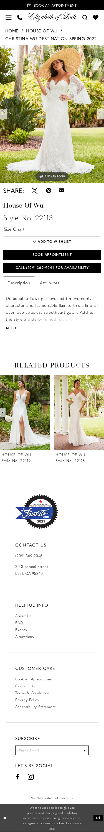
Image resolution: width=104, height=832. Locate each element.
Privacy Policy (27, 699)
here (52, 828)
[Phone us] (19, 17)
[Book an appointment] (52, 5)
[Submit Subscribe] (84, 750)
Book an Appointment (34, 679)
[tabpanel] (52, 114)
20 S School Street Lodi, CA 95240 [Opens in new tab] (31, 570)
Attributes (49, 283)
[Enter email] (52, 750)
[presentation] (25, 413)
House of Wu (42, 31)
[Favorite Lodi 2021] (36, 511)
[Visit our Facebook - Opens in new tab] (17, 776)
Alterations (24, 636)
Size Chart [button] (14, 229)
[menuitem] (8, 17)
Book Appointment (52, 254)
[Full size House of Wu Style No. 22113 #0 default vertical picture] (52, 114)
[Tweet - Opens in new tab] (34, 190)
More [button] (11, 328)
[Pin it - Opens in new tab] (48, 190)
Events (21, 629)
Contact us (25, 685)
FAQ (19, 622)
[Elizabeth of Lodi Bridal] (52, 17)
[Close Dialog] (4, 818)
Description (19, 283)
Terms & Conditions (32, 692)
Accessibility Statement (35, 706)
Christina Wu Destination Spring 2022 (51, 38)
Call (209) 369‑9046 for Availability (52, 267)
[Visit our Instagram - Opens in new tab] (31, 777)
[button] (8, 17)
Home (12, 31)
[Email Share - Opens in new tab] (62, 190)
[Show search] (85, 17)
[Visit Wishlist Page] (95, 17)
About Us (23, 615)
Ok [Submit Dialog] (98, 817)
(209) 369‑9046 (28, 555)
